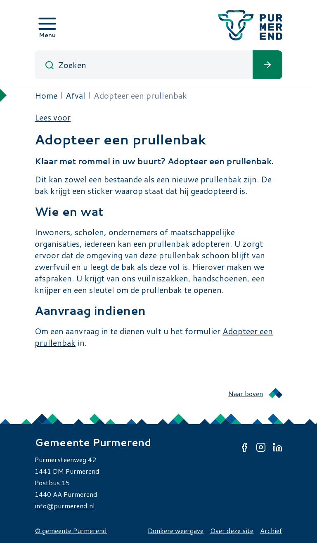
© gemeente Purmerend (71, 530)
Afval (75, 95)
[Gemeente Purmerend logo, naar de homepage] (250, 25)
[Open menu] (47, 25)
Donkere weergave (175, 530)
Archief (271, 530)
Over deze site (231, 530)
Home (46, 95)
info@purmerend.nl (65, 505)
